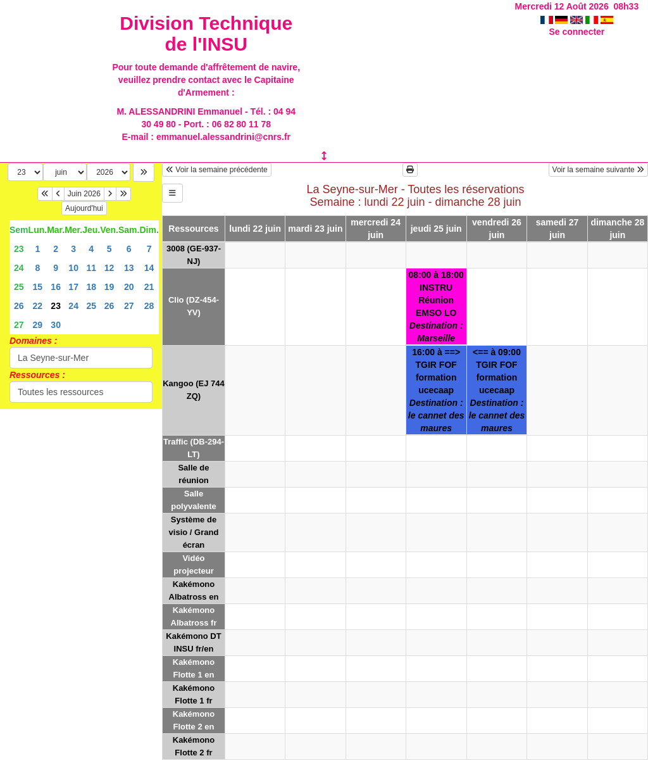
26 (19, 306)
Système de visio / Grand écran (194, 532)
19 (109, 287)
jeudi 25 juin (436, 229)
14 (149, 268)
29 (38, 325)
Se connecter (576, 32)
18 (91, 287)
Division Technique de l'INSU (206, 33)
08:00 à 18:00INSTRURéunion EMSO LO (436, 306)
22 (38, 306)
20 (129, 287)
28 (149, 306)
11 (91, 268)
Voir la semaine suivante (598, 169)
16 (56, 287)
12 (109, 268)
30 (56, 325)
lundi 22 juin (255, 229)
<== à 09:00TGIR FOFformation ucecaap (497, 390)
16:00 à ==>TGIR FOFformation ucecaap (436, 390)
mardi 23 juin (315, 229)
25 (19, 287)
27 (129, 306)
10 (73, 268)
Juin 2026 (84, 193)
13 (129, 268)
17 (73, 287)
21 (149, 287)
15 (38, 287)
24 (19, 268)
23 (19, 249)
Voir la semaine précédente (217, 169)
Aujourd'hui (84, 208)
